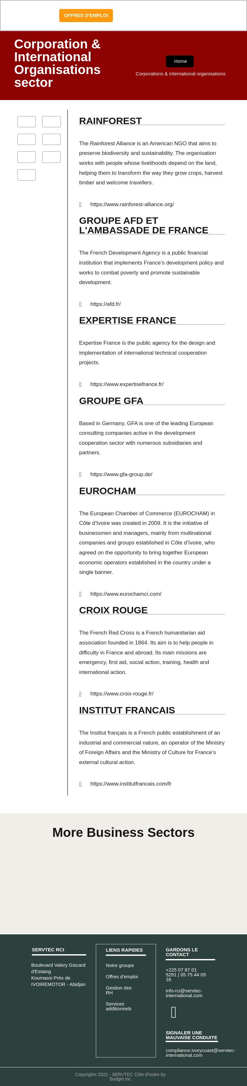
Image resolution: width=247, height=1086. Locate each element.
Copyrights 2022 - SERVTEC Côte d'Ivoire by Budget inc (120, 1077)
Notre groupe (120, 965)
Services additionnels (119, 1006)
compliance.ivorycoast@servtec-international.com (200, 1053)
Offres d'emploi (122, 976)
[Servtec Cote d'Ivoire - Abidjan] (59, 1014)
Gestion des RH (119, 990)
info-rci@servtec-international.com (184, 993)
